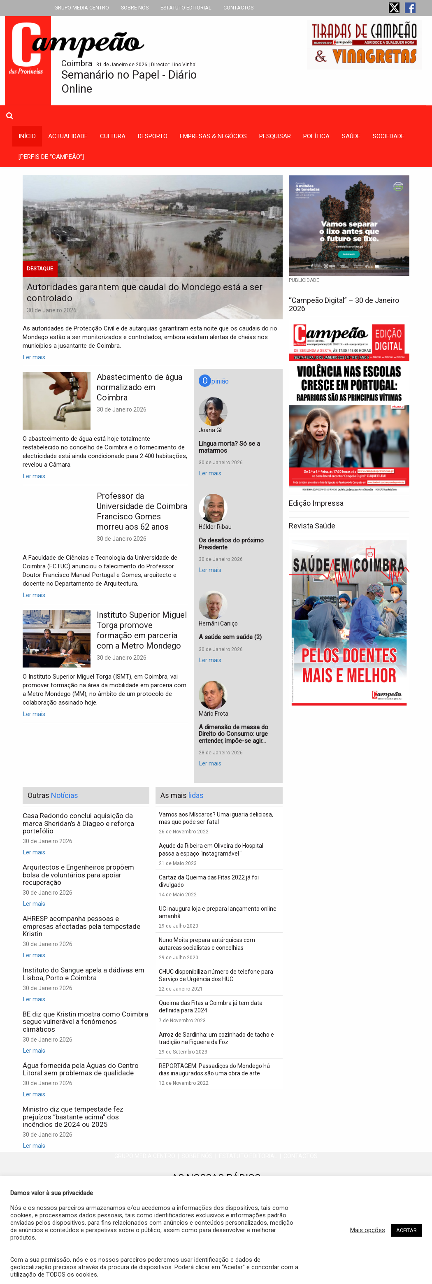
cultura (112, 136)
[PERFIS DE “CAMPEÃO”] (51, 156)
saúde (351, 136)
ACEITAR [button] (406, 1230)
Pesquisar (275, 136)
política (316, 136)
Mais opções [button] (367, 1230)
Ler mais (34, 476)
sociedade (388, 136)
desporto (152, 136)
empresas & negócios (213, 136)
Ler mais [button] (34, 357)
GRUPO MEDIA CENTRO (81, 8)
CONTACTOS (238, 8)
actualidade (68, 136)
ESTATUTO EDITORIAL (185, 8)
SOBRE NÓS (135, 8)
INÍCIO (27, 136)
